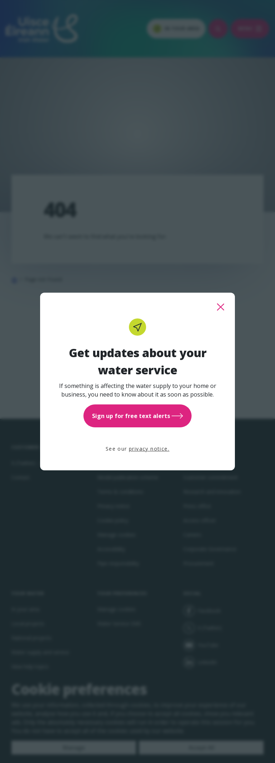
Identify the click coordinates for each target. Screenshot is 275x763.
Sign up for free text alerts (137, 416)
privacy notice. (149, 448)
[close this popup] (220, 307)
